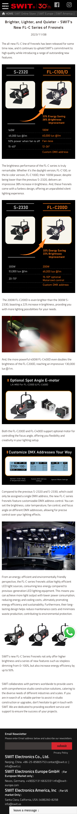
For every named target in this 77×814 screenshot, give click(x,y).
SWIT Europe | (47, 13)
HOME (10, 13)
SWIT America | (65, 13)
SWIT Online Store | (26, 13)
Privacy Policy (61, 753)
